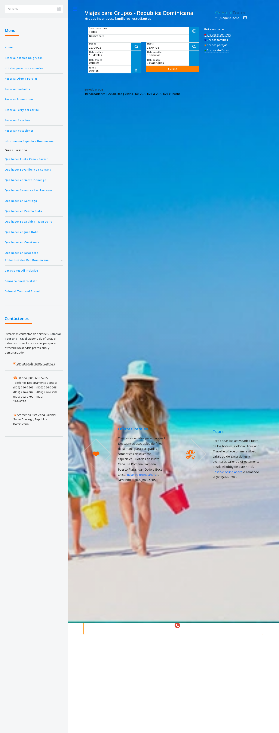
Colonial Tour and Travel (22, 291)
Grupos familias (216, 40)
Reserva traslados (17, 89)
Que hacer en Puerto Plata (23, 211)
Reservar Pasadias (17, 120)
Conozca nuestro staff (21, 281)
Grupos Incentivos (217, 34)
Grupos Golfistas (216, 50)
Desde (92, 43)
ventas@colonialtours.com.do (35, 364)
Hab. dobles (96, 52)
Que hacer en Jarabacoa (22, 252)
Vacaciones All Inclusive (21, 270)
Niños (92, 67)
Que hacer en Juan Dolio (22, 232)
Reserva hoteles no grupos (24, 57)
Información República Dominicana (29, 141)
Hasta (150, 43)
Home (9, 47)
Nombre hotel (96, 35)
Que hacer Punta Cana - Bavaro (27, 159)
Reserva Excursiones (19, 99)
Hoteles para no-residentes (24, 68)
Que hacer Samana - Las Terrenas (28, 190)
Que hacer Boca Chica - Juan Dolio (28, 221)
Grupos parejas (215, 45)
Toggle (75, 9)
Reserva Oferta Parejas (21, 78)
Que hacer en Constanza (22, 242)
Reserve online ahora (142, 474)
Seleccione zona (98, 28)
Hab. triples (95, 59)
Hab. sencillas (155, 52)
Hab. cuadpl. (154, 59)
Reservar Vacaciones (19, 130)
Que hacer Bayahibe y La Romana (28, 169)
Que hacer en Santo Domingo (25, 180)
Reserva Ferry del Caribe (22, 110)
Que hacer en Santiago (21, 200)
